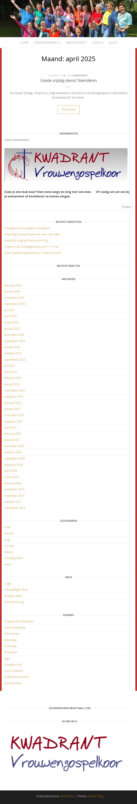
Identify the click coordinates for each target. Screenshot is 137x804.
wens (7, 564)
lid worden (10, 652)
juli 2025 (9, 310)
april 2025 (10, 316)
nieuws (68, 86)
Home (24, 43)
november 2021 (14, 415)
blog (113, 43)
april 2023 (10, 372)
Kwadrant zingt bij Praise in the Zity (26, 240)
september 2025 (14, 304)
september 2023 (14, 360)
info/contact (76, 43)
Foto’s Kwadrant (14, 628)
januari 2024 (12, 347)
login (97, 43)
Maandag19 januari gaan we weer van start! (32, 234)
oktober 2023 (12, 353)
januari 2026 (12, 291)
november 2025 (14, 298)
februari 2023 (12, 378)
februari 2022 (12, 403)
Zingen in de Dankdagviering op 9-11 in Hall (31, 247)
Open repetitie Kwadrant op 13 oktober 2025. (33, 253)
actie (7, 527)
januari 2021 (12, 440)
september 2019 (14, 508)
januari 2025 (12, 329)
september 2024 (14, 341)
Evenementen (13, 683)
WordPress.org (13, 602)
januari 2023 (12, 384)
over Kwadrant (47, 43)
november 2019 (14, 496)
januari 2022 (12, 409)
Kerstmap (10, 640)
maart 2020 (11, 477)
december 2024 (14, 335)
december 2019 (14, 489)
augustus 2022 (13, 397)
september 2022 (14, 390)
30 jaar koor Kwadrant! (18, 621)
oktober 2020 (12, 452)
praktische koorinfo (16, 677)
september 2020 (14, 458)
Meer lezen (68, 109)
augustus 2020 (13, 465)
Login (7, 584)
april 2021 (10, 427)
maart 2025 (11, 322)
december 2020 (14, 446)
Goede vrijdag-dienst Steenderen (68, 80)
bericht (8, 533)
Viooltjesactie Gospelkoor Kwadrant (27, 228)
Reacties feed (13, 596)
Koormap (10, 646)
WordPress (67, 796)
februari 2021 (12, 434)
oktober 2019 (12, 502)
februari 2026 (12, 285)
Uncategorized (13, 558)
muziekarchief (13, 665)
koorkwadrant (79, 75)
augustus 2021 (13, 421)
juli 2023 (9, 366)
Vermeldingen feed (16, 590)
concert (9, 546)
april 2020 (10, 471)
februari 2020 (12, 483)
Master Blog (95, 796)
